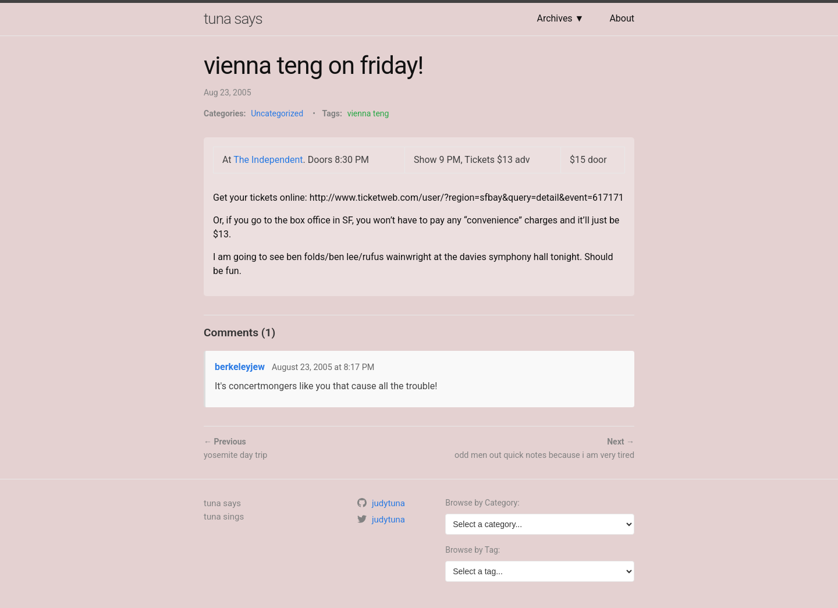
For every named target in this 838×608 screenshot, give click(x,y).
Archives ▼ (560, 18)
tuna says (233, 18)
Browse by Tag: (472, 549)
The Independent (268, 159)
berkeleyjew (240, 366)
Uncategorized (277, 113)
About (621, 18)
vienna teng (368, 113)
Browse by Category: (482, 502)
